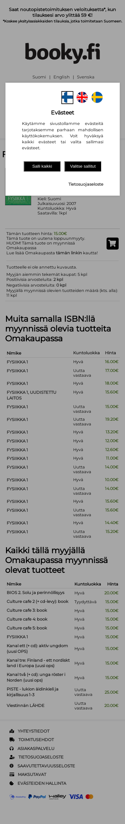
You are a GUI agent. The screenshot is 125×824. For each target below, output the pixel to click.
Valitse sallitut (83, 166)
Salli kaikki (42, 166)
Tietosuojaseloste (85, 184)
